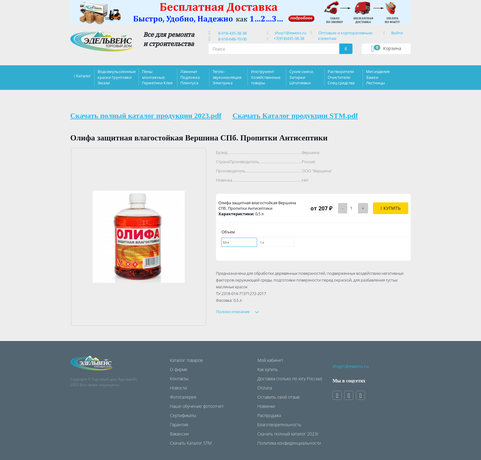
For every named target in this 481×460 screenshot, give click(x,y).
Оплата (264, 388)
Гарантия (179, 424)
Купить (391, 208)
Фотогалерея (183, 397)
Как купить (267, 369)
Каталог (83, 76)
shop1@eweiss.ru (290, 33)
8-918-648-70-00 (231, 39)
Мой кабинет (270, 360)
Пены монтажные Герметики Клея (157, 77)
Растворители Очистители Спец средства (341, 77)
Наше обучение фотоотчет (197, 406)
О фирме (178, 369)
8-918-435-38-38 (231, 33)
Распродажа (269, 415)
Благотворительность (279, 424)
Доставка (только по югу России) (289, 378)
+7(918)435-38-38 (289, 38)
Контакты (179, 378)
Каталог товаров (186, 360)
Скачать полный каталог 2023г (288, 434)
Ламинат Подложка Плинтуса (190, 77)
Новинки (266, 406)
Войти (397, 33)
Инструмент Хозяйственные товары (265, 77)
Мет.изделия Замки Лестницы (378, 77)
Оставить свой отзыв (278, 397)
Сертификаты (183, 415)
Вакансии (179, 434)
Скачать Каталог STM (191, 443)
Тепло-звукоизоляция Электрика (227, 77)
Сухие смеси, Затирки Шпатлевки (301, 77)
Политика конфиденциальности (289, 443)
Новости (178, 388)
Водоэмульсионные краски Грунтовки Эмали (117, 77)
